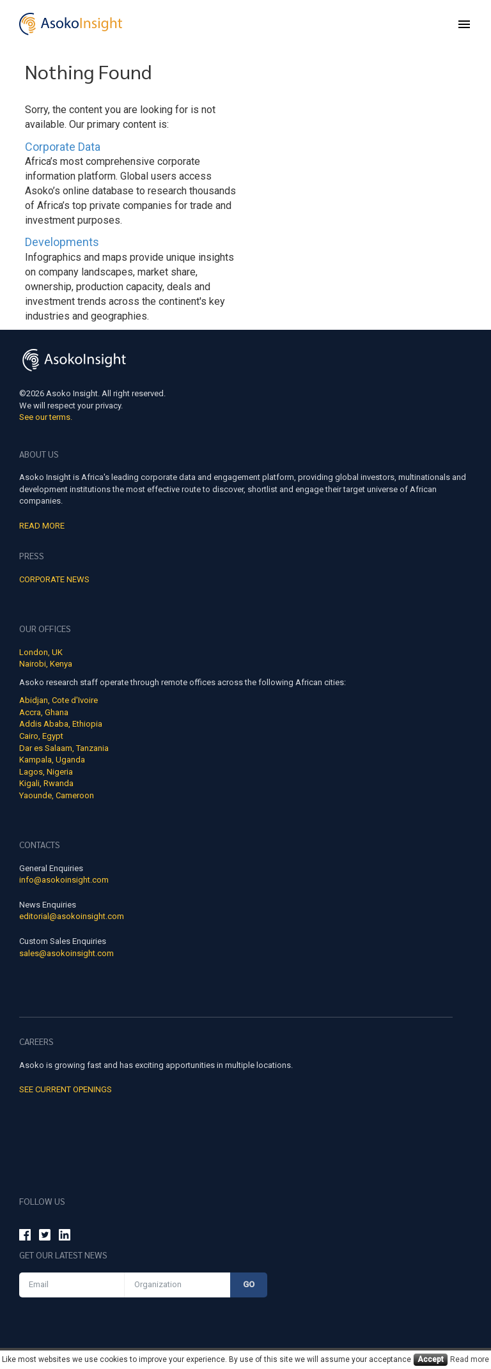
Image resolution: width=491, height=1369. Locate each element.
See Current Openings (65, 1089)
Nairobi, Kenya (45, 664)
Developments (62, 242)
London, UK (41, 652)
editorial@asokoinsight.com (71, 916)
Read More (42, 525)
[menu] (464, 24)
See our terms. (45, 417)
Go (248, 1284)
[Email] (72, 1284)
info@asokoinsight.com (64, 880)
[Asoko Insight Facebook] (25, 1236)
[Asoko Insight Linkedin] (64, 1236)
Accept (430, 1359)
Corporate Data (62, 146)
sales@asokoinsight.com (66, 953)
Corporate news (54, 579)
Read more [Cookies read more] (469, 1359)
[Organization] (177, 1284)
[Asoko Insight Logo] (74, 362)
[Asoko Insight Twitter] (45, 1236)
